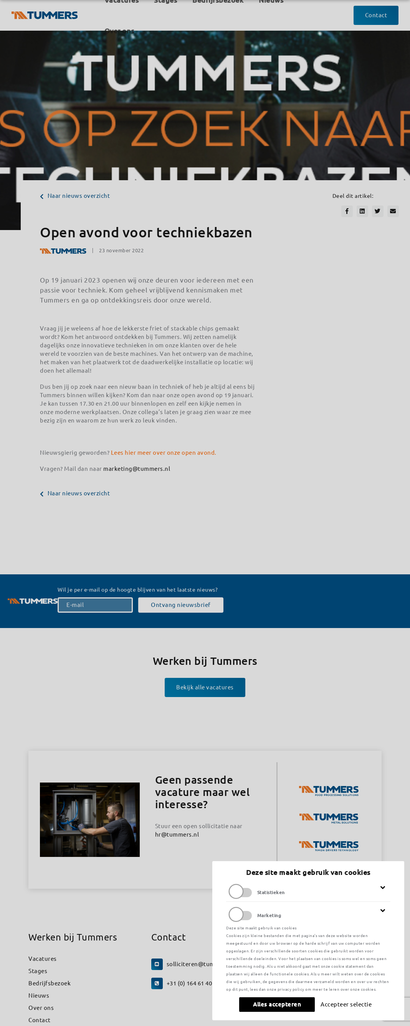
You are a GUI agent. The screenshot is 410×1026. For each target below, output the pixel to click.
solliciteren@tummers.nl (201, 964)
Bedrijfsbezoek (49, 983)
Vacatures (42, 958)
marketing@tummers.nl (136, 468)
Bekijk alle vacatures (205, 687)
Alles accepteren (277, 1004)
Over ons (41, 1008)
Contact (39, 1020)
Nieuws (38, 995)
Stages (37, 971)
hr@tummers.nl (177, 834)
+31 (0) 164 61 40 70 (193, 983)
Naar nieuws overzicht (75, 195)
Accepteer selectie (346, 1004)
